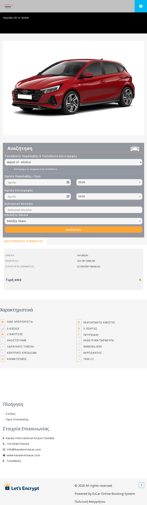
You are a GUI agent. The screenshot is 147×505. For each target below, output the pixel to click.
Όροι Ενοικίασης (17, 419)
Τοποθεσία (13, 461)
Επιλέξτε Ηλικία (16, 215)
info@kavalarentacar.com (23, 449)
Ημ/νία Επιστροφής (19, 190)
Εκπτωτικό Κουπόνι (19, 203)
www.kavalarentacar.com (22, 455)
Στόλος (11, 413)
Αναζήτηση (73, 229)
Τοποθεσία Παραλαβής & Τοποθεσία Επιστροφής (41, 156)
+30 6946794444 (17, 444)
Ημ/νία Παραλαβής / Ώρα (23, 176)
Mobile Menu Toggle (141, 6)
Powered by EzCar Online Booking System (105, 493)
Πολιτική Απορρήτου (90, 501)
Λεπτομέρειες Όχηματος (23, 241)
